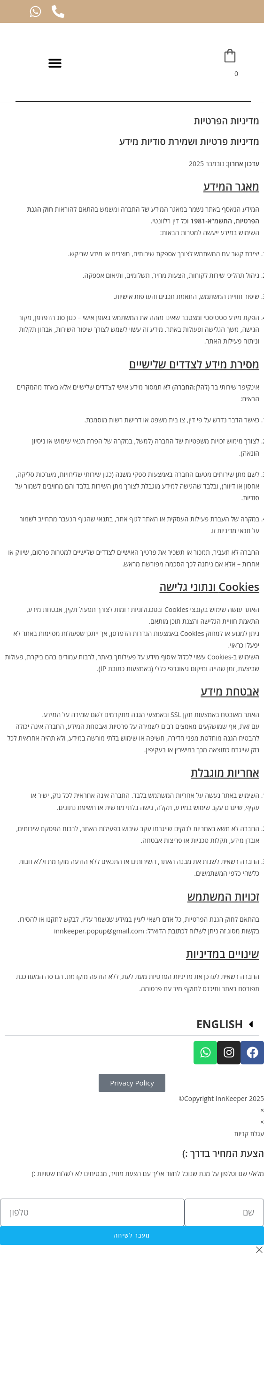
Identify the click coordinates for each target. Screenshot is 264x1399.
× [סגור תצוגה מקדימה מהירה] (262, 1110)
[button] (54, 63)
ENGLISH (219, 1024)
